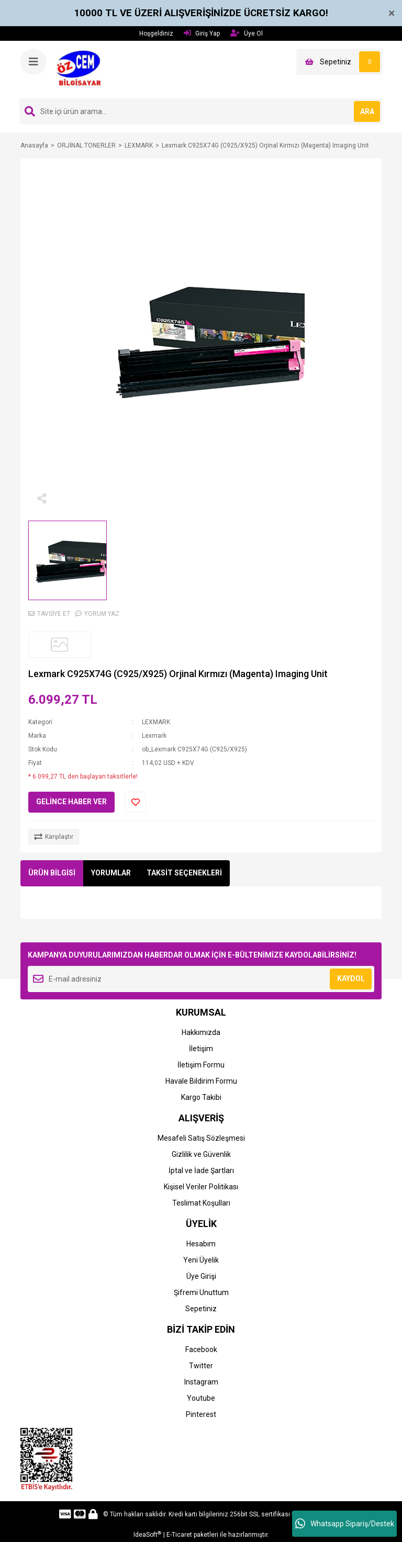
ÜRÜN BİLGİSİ (51, 873)
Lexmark (154, 735)
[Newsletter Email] (201, 979)
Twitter (201, 1365)
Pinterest (201, 1414)
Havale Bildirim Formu (201, 1081)
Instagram (201, 1382)
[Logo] (82, 69)
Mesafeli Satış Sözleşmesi (201, 1138)
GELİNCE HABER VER (71, 801)
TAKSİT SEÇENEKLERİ (184, 873)
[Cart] (339, 62)
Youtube (201, 1398)
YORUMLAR (111, 873)
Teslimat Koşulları (201, 1203)
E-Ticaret (179, 1534)
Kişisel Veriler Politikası (201, 1187)
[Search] (201, 111)
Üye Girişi (201, 1276)
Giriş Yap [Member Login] (202, 33)
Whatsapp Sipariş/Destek (344, 1523)
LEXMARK (156, 722)
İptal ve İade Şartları (201, 1170)
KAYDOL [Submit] (351, 978)
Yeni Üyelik (201, 1260)
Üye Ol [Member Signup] (246, 33)
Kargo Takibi (201, 1097)
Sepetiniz (201, 1308)
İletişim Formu (201, 1065)
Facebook (201, 1349)
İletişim (201, 1048)
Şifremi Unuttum (201, 1292)
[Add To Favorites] (135, 802)
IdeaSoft (147, 1534)
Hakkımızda (201, 1032)
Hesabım (201, 1244)
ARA (367, 111)
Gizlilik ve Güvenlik (201, 1154)
